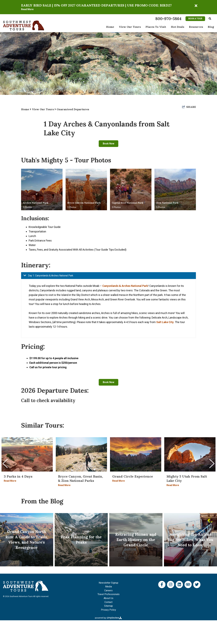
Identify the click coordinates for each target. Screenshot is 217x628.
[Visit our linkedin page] (179, 592)
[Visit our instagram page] (170, 592)
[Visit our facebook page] (162, 592)
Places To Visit (156, 27)
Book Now (108, 143)
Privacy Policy (108, 617)
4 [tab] (92, 80)
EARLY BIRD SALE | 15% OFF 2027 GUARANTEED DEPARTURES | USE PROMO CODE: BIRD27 (96, 5)
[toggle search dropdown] (210, 19)
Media (108, 594)
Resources (196, 27)
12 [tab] (129, 80)
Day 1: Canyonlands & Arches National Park (47, 275)
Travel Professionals (108, 602)
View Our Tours (130, 27)
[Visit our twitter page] (197, 592)
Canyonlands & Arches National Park (125, 285)
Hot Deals (177, 27)
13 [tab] (133, 80)
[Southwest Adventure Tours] (23, 25)
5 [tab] (97, 80)
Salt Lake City (165, 322)
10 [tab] (119, 80)
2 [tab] (83, 81)
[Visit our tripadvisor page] (188, 592)
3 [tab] (88, 80)
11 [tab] (124, 80)
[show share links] (189, 107)
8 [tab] (110, 80)
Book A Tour (195, 18)
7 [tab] (106, 80)
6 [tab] (101, 80)
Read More (27, 9)
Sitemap (108, 613)
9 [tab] (115, 80)
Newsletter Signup (108, 590)
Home (110, 27)
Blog (211, 27)
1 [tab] (79, 80)
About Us (108, 605)
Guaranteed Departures (73, 109)
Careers (108, 598)
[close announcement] (196, 6)
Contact (108, 609)
